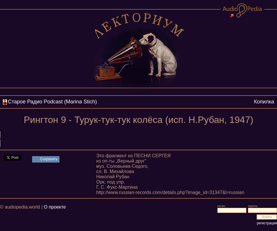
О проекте (55, 206)
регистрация (267, 223)
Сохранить (49, 159)
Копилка (264, 102)
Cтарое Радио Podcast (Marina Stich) (52, 102)
